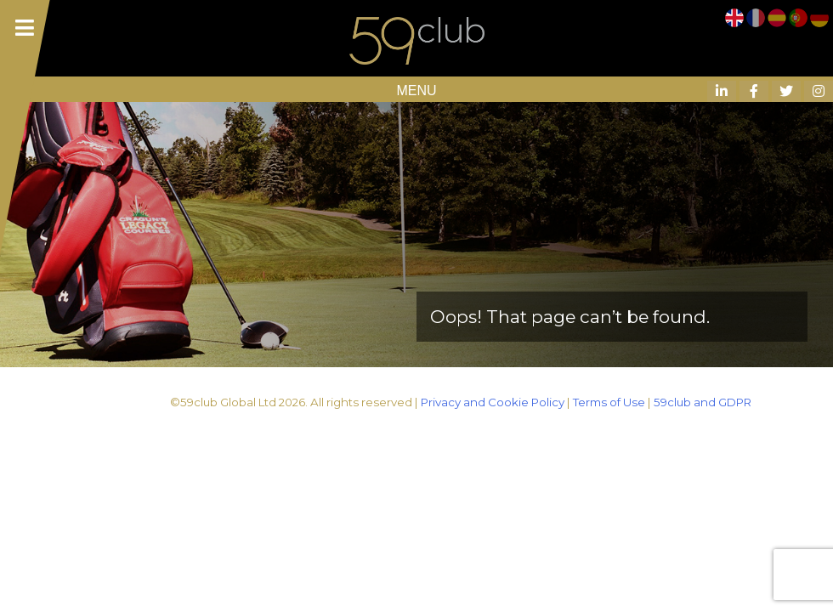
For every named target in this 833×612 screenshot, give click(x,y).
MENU (416, 90)
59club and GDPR (702, 402)
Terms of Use (609, 402)
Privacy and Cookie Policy (492, 402)
